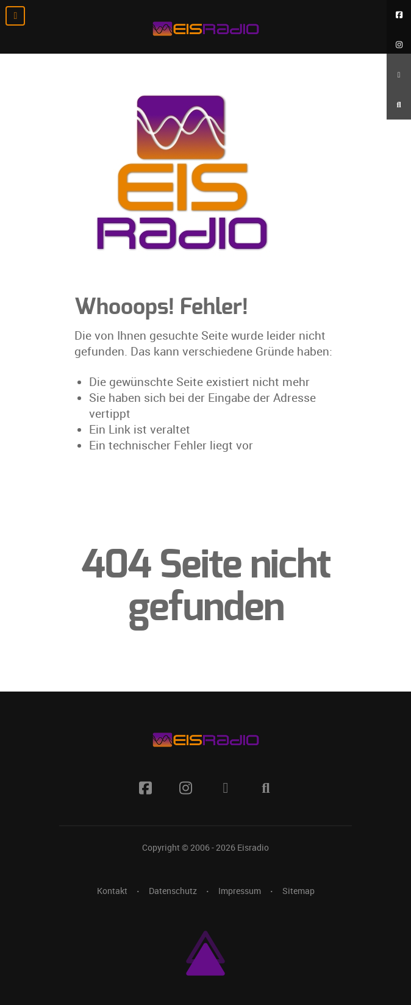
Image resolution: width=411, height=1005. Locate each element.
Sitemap (298, 890)
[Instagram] (399, 45)
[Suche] (399, 105)
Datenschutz (173, 890)
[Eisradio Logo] (205, 26)
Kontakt (112, 890)
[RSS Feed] (399, 75)
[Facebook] (399, 15)
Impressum (239, 890)
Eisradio (253, 847)
